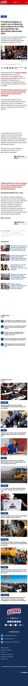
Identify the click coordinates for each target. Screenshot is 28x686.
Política (3, 16)
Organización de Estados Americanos (9, 234)
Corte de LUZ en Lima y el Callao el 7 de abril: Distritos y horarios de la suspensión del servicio (15, 327)
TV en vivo (3, 652)
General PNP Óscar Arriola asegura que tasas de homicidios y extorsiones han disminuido (18, 267)
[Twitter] (11, 622)
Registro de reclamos (6, 650)
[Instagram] (15, 622)
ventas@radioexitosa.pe (10, 635)
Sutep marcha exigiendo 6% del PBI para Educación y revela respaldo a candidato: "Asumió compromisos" (18, 277)
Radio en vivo (4, 659)
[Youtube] (13, 622)
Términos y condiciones (7, 654)
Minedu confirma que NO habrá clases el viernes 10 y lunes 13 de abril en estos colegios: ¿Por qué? (14, 333)
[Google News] (18, 622)
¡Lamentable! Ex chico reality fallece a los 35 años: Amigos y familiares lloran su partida (15, 321)
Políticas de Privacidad (7, 656)
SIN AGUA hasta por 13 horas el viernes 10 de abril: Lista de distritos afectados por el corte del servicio (14, 571)
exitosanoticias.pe (9, 639)
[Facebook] (8, 622)
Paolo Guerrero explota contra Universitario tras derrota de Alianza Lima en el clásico (15, 339)
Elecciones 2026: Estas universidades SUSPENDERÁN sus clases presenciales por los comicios (13, 406)
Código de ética (5, 647)
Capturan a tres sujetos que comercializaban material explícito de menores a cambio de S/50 (13, 434)
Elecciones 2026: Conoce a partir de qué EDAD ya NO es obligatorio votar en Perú (14, 516)
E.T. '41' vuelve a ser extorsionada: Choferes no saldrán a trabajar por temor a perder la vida (13, 490)
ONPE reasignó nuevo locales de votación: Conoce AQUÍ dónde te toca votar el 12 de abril (14, 345)
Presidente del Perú (5, 236)
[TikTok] (20, 622)
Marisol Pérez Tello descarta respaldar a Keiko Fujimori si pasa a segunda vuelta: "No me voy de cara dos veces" (18, 248)
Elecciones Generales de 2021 (19, 230)
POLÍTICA (22, 234)
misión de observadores (16, 232)
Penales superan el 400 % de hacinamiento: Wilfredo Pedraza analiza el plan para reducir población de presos (18, 258)
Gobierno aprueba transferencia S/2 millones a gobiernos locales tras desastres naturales (18, 286)
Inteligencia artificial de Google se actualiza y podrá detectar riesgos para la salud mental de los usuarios (14, 543)
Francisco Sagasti (21, 72)
